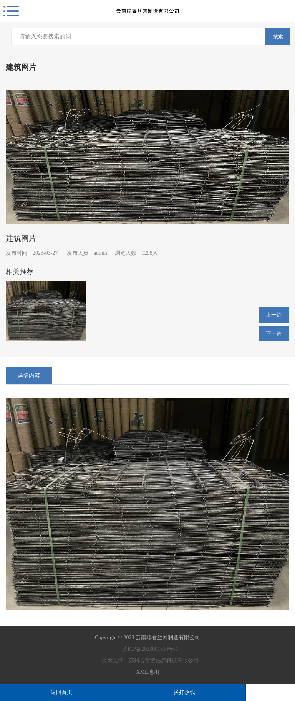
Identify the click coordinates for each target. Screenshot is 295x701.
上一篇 (274, 315)
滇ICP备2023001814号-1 (147, 649)
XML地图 (147, 672)
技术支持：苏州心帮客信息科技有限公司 (147, 660)
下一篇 (274, 333)
